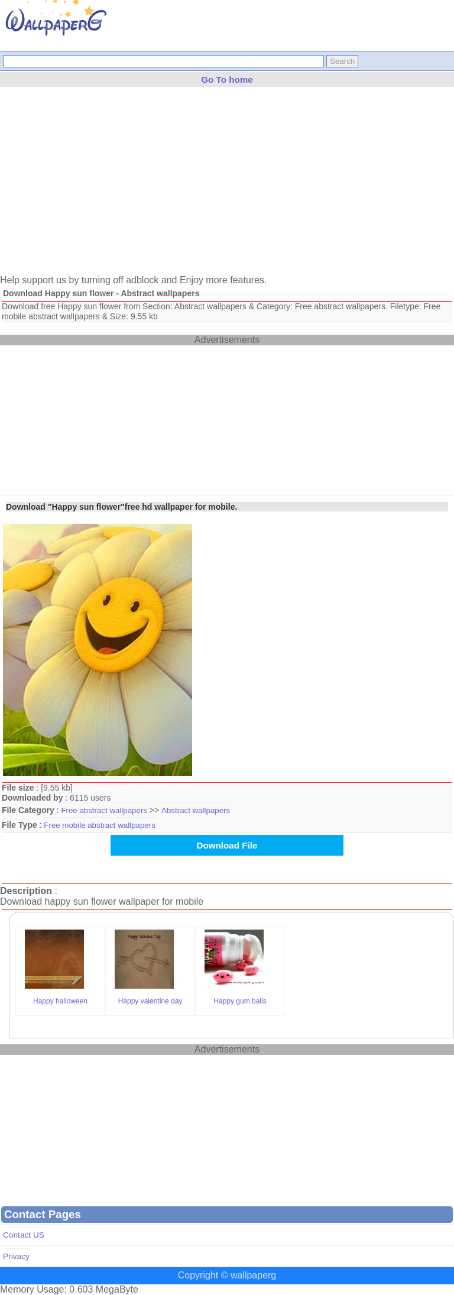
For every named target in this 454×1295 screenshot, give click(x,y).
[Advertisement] (227, 186)
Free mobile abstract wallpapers (99, 825)
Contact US (23, 1235)
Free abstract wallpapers (104, 810)
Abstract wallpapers (195, 810)
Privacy (16, 1256)
